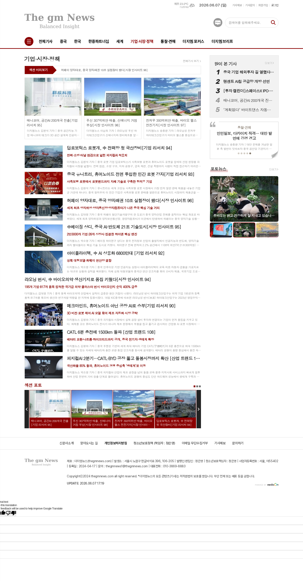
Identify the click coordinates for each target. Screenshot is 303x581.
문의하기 (237, 443)
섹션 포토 (33, 385)
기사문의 (250, 5)
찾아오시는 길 (89, 443)
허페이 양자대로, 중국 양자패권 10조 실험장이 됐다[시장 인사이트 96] (104, 70)
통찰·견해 (244, 127)
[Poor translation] (11, 513)
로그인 (274, 5)
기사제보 (237, 5)
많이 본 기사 (225, 64)
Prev (27, 409)
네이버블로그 (217, 22)
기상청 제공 (184, 7)
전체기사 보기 (191, 61)
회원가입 (263, 5)
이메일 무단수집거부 (195, 443)
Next (199, 409)
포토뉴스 (218, 169)
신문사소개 (66, 443)
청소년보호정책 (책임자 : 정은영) (154, 443)
